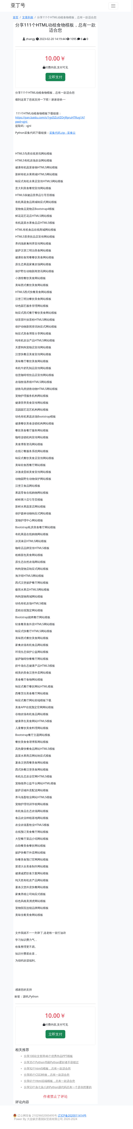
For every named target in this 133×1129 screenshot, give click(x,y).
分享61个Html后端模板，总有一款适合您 (49, 1081)
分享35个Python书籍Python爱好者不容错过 (51, 1062)
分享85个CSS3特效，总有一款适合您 (46, 1075)
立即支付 (55, 77)
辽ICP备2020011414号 (72, 1115)
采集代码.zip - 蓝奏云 (62, 133)
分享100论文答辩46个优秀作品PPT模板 (48, 1056)
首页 (15, 17)
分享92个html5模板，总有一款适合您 (47, 1068)
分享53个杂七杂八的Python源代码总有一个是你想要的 (58, 1087)
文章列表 (27, 17)
